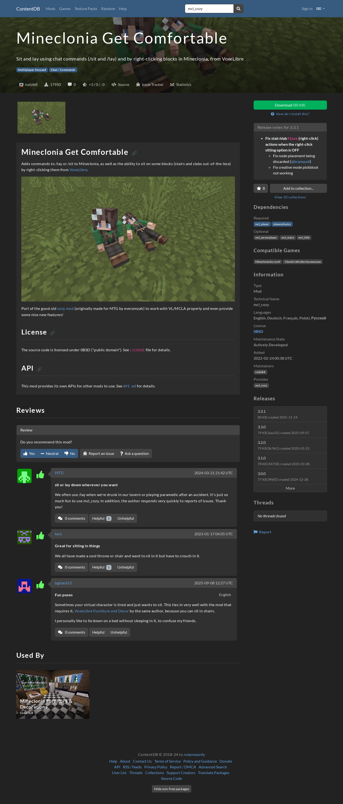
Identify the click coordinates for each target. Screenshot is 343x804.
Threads (136, 772)
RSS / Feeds (132, 767)
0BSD (258, 331)
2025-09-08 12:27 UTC (213, 583)
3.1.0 (284, 461)
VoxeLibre (78, 169)
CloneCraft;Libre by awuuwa (303, 261)
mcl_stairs (287, 237)
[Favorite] (261, 188)
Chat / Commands (63, 70)
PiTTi (59, 472)
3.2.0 (284, 445)
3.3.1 (278, 414)
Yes (29, 453)
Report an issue (98, 453)
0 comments (71, 518)
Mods (50, 8)
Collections (154, 772)
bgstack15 (63, 583)
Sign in (307, 8)
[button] (320, 8)
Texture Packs (86, 8)
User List (119, 772)
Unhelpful (125, 518)
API (117, 767)
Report (263, 532)
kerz (58, 533)
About (125, 761)
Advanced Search (213, 767)
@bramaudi (300, 161)
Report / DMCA (183, 767)
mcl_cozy (261, 385)
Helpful (102, 518)
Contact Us (142, 761)
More (290, 488)
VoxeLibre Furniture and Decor (102, 611)
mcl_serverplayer (266, 237)
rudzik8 (260, 372)
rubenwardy (194, 754)
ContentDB (28, 8)
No (69, 453)
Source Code (171, 778)
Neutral (49, 453)
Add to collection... (298, 188)
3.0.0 (283, 476)
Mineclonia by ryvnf (267, 261)
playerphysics (282, 224)
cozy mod (65, 308)
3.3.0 (284, 429)
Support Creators (181, 772)
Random (108, 8)
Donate (226, 761)
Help (123, 8)
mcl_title (303, 237)
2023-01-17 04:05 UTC (213, 533)
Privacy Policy (155, 767)
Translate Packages (213, 772)
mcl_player (262, 224)
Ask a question (134, 453)
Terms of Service (167, 761)
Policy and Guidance (200, 761)
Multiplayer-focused (32, 70)
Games (65, 8)
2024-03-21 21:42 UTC (213, 472)
